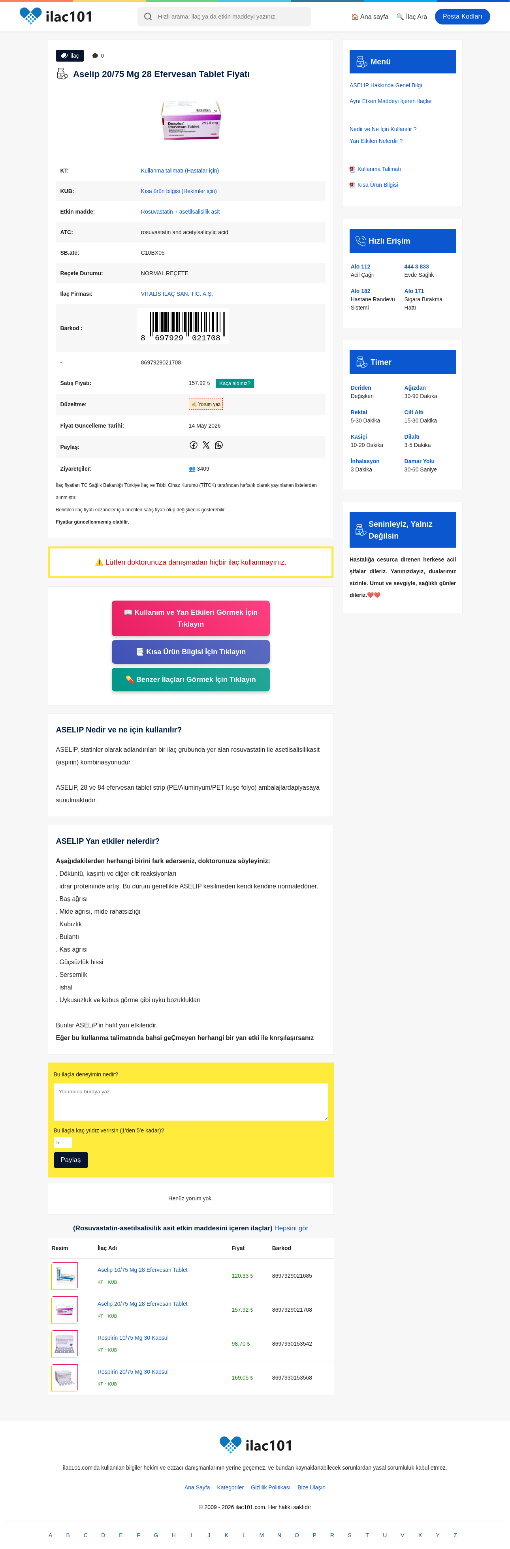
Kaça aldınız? (234, 383)
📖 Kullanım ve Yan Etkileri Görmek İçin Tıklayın (191, 618)
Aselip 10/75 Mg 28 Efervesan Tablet (143, 1270)
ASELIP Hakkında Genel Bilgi (386, 85)
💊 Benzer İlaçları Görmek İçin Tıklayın (191, 679)
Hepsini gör (291, 1228)
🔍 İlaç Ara (411, 16)
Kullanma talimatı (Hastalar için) (180, 170)
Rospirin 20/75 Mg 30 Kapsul (133, 1372)
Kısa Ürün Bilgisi (374, 185)
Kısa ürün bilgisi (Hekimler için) (179, 191)
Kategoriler (230, 1487)
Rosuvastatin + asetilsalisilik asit (180, 211)
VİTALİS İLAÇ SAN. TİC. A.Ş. (177, 294)
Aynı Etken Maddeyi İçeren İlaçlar (391, 101)
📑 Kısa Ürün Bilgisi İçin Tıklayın (190, 652)
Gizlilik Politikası (270, 1487)
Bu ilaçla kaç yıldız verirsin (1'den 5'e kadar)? (109, 1130)
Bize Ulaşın (311, 1487)
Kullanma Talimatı (375, 169)
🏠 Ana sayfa (370, 16)
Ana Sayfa (197, 1487)
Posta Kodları (462, 16)
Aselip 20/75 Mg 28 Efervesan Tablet (143, 1304)
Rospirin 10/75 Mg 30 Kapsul (133, 1338)
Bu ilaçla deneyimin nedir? (86, 1074)
